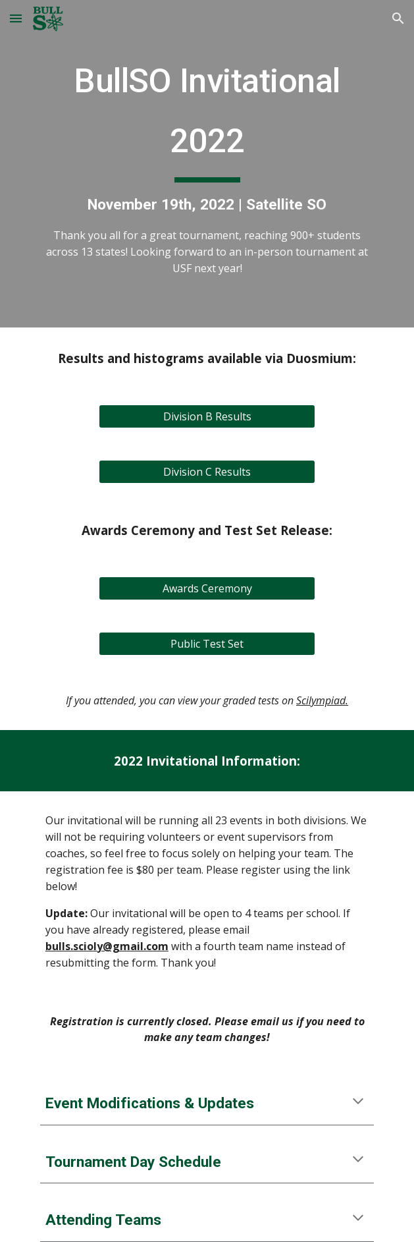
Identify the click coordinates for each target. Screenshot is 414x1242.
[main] (207, 163)
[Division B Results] (207, 416)
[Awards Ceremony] (207, 588)
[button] (16, 18)
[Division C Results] (207, 472)
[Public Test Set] (207, 644)
